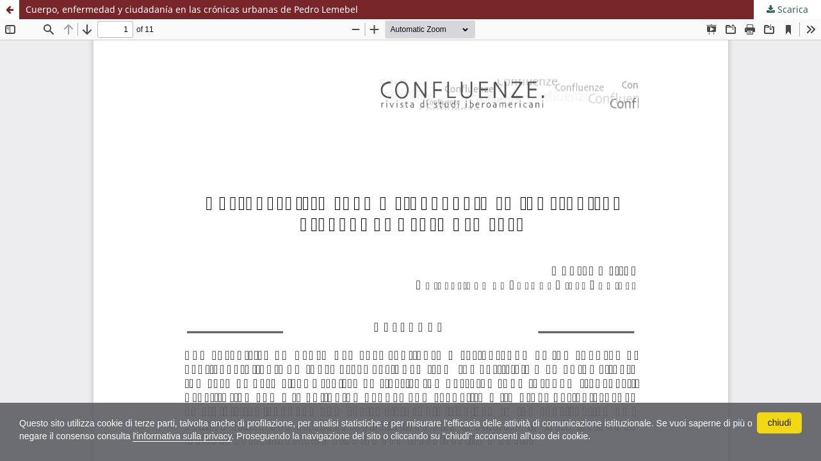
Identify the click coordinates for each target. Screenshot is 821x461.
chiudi (780, 422)
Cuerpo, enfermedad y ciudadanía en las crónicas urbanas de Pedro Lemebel (192, 9)
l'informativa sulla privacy (182, 436)
